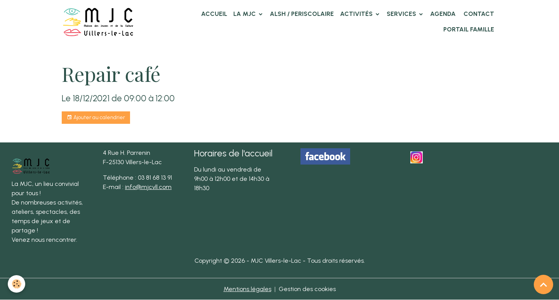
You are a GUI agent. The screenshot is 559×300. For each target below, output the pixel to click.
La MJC (245, 13)
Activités (357, 13)
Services (402, 13)
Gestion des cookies (307, 289)
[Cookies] (16, 284)
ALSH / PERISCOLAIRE (302, 13)
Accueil (214, 13)
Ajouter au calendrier (96, 117)
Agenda (443, 13)
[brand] (99, 21)
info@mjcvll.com (148, 187)
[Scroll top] (543, 284)
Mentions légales (247, 289)
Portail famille (468, 29)
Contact (478, 13)
